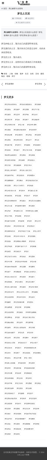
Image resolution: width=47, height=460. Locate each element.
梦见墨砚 (29, 383)
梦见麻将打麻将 (20, 206)
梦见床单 (36, 409)
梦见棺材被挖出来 (30, 348)
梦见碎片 (18, 403)
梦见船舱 (35, 292)
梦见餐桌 (20, 180)
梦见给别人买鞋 (10, 343)
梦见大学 (38, 221)
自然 (32, 74)
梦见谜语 (8, 114)
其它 (13, 76)
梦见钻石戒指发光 (26, 104)
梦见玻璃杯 (9, 84)
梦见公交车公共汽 (23, 292)
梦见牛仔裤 (8, 262)
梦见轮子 (27, 196)
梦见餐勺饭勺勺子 (21, 246)
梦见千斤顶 (35, 109)
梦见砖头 (8, 358)
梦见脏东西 (22, 363)
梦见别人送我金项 (20, 327)
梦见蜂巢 (33, 246)
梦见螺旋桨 (17, 272)
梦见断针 (26, 338)
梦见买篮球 (33, 398)
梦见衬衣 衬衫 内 (19, 236)
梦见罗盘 (29, 135)
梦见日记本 (26, 409)
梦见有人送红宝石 (26, 170)
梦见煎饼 (8, 409)
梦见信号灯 (8, 419)
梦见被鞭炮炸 (9, 180)
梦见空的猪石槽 (19, 302)
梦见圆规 (17, 409)
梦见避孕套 (29, 322)
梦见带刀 (18, 145)
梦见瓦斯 (8, 185)
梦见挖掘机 (31, 236)
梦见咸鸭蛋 (8, 307)
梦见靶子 (17, 353)
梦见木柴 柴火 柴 (10, 191)
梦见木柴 (33, 262)
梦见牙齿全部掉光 (11, 104)
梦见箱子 (8, 272)
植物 (8, 76)
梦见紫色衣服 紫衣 (20, 130)
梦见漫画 (17, 424)
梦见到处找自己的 (32, 180)
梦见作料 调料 (32, 125)
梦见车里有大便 (19, 226)
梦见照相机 (8, 282)
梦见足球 (17, 114)
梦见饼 (35, 196)
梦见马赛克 (19, 282)
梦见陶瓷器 (28, 373)
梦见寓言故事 (9, 388)
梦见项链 (8, 130)
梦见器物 (18, 216)
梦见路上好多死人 (30, 272)
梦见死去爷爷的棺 (21, 262)
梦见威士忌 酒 (32, 191)
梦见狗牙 (23, 398)
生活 (26, 74)
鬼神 (21, 74)
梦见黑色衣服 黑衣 (11, 398)
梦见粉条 (8, 150)
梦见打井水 (28, 165)
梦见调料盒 (8, 317)
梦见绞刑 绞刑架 (10, 160)
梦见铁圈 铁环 (29, 429)
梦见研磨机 (37, 353)
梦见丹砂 (8, 211)
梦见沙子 (29, 140)
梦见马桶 (32, 327)
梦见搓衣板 (17, 368)
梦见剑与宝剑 (21, 297)
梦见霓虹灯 (31, 226)
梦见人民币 (37, 231)
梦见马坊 (32, 241)
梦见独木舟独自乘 (11, 267)
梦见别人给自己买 (11, 277)
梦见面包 (8, 109)
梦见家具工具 (18, 211)
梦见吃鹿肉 (17, 414)
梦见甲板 (26, 114)
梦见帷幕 (32, 419)
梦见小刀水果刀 (19, 185)
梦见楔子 (35, 338)
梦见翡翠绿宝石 (10, 231)
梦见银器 (20, 312)
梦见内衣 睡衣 (33, 287)
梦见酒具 (32, 206)
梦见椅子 (26, 120)
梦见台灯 (35, 114)
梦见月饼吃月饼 (10, 125)
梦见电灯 (8, 414)
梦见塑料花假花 (29, 403)
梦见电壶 (30, 185)
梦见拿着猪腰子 (20, 419)
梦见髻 (17, 317)
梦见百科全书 (9, 292)
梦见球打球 (8, 120)
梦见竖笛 (20, 388)
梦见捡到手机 (9, 175)
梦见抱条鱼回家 (29, 368)
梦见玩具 (21, 332)
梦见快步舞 (8, 135)
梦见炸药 (8, 368)
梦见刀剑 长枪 (27, 150)
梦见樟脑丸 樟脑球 (20, 241)
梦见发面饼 (8, 403)
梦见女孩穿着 (9, 297)
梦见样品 (8, 429)
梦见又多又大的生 (11, 256)
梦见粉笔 (17, 434)
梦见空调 (18, 307)
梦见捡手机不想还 (30, 414)
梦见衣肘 (30, 332)
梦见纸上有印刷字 (11, 170)
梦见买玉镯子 (30, 282)
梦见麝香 (21, 393)
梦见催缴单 (17, 165)
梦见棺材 (8, 434)
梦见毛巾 (27, 216)
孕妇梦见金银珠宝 (11, 155)
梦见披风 (8, 327)
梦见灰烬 (18, 373)
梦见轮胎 (8, 241)
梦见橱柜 (38, 150)
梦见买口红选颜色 (35, 201)
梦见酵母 (32, 267)
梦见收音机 (8, 196)
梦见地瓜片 (17, 251)
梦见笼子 (30, 393)
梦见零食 (23, 35)
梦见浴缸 (8, 424)
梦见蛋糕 (32, 256)
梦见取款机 (17, 429)
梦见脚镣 (27, 307)
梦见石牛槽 (17, 358)
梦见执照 (8, 251)
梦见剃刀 (18, 348)
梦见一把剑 (28, 358)
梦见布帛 (8, 353)
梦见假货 (23, 277)
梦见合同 (8, 338)
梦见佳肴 (29, 388)
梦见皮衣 (32, 297)
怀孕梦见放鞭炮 (31, 312)
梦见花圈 (23, 267)
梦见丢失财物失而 (11, 201)
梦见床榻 (32, 155)
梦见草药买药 (18, 140)
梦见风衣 (8, 226)
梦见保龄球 (35, 120)
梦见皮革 (20, 322)
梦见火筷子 (34, 343)
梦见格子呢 (8, 145)
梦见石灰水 (8, 348)
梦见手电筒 (8, 246)
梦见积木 (22, 191)
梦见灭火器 (8, 206)
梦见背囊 (26, 109)
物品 (3, 76)
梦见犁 (29, 221)
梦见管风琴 (33, 130)
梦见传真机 (26, 353)
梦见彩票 (38, 135)
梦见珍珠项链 (9, 378)
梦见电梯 (38, 104)
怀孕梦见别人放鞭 (32, 211)
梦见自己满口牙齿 (29, 317)
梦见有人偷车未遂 (11, 287)
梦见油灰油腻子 (10, 332)
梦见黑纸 (23, 155)
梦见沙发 (20, 378)
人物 (11, 74)
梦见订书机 (8, 216)
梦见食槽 (22, 160)
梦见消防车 (19, 135)
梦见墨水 (30, 302)
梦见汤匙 (18, 196)
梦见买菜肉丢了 (10, 393)
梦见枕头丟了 (22, 343)
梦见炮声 (17, 109)
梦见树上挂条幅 (10, 363)
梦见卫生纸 (19, 383)
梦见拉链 (8, 236)
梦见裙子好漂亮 (10, 221)
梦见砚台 (23, 201)
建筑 (42, 74)
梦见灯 (26, 251)
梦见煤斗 (32, 277)
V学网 (26, 455)
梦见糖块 (27, 145)
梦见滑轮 (8, 140)
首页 (5, 9)
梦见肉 (17, 120)
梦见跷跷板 (26, 424)
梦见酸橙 (8, 302)
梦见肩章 (32, 363)
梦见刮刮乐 (20, 175)
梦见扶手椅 (8, 383)
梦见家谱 (21, 221)
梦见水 (37, 140)
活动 (37, 74)
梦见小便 (21, 125)
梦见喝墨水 (31, 175)
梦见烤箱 (36, 424)
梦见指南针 (37, 145)
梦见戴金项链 (9, 322)
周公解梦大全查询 (16, 9)
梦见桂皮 (23, 256)
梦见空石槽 (8, 373)
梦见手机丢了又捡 (24, 231)
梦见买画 (17, 338)
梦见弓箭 (8, 165)
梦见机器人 (31, 160)
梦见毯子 (17, 150)
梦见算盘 (38, 383)
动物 (16, 74)
